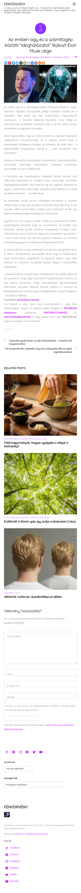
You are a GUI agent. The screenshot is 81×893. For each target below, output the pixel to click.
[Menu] (74, 4)
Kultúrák (23, 439)
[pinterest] (13, 751)
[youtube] (41, 751)
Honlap (11, 697)
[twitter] (34, 751)
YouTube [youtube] (11, 881)
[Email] (24, 63)
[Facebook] (6, 63)
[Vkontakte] (32, 63)
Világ (66, 57)
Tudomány (57, 57)
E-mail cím (13, 685)
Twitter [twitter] (10, 874)
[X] (21, 63)
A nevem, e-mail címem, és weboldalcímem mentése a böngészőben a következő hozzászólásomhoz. (40, 708)
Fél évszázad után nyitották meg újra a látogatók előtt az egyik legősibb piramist (38, 350)
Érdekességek (11, 439)
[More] (43, 63)
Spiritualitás (34, 439)
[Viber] (36, 63)
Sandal (8, 57)
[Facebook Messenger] (13, 63)
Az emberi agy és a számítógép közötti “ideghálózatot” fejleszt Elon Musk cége (40, 45)
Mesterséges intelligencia (38, 57)
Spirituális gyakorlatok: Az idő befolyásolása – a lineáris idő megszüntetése (40, 342)
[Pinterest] (9, 63)
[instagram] (20, 751)
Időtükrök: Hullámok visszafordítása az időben (33, 597)
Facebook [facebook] (12, 847)
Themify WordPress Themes (36, 834)
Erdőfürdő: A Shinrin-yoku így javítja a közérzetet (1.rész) (40, 521)
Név (10, 674)
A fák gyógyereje (12, 518)
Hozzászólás (15, 636)
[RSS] (39, 63)
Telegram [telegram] (11, 867)
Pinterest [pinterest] (11, 854)
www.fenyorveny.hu (28, 299)
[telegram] (27, 751)
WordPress (18, 834)
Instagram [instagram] (12, 861)
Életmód (26, 518)
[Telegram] (17, 63)
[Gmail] (28, 63)
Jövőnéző (20, 57)
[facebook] (7, 751)
